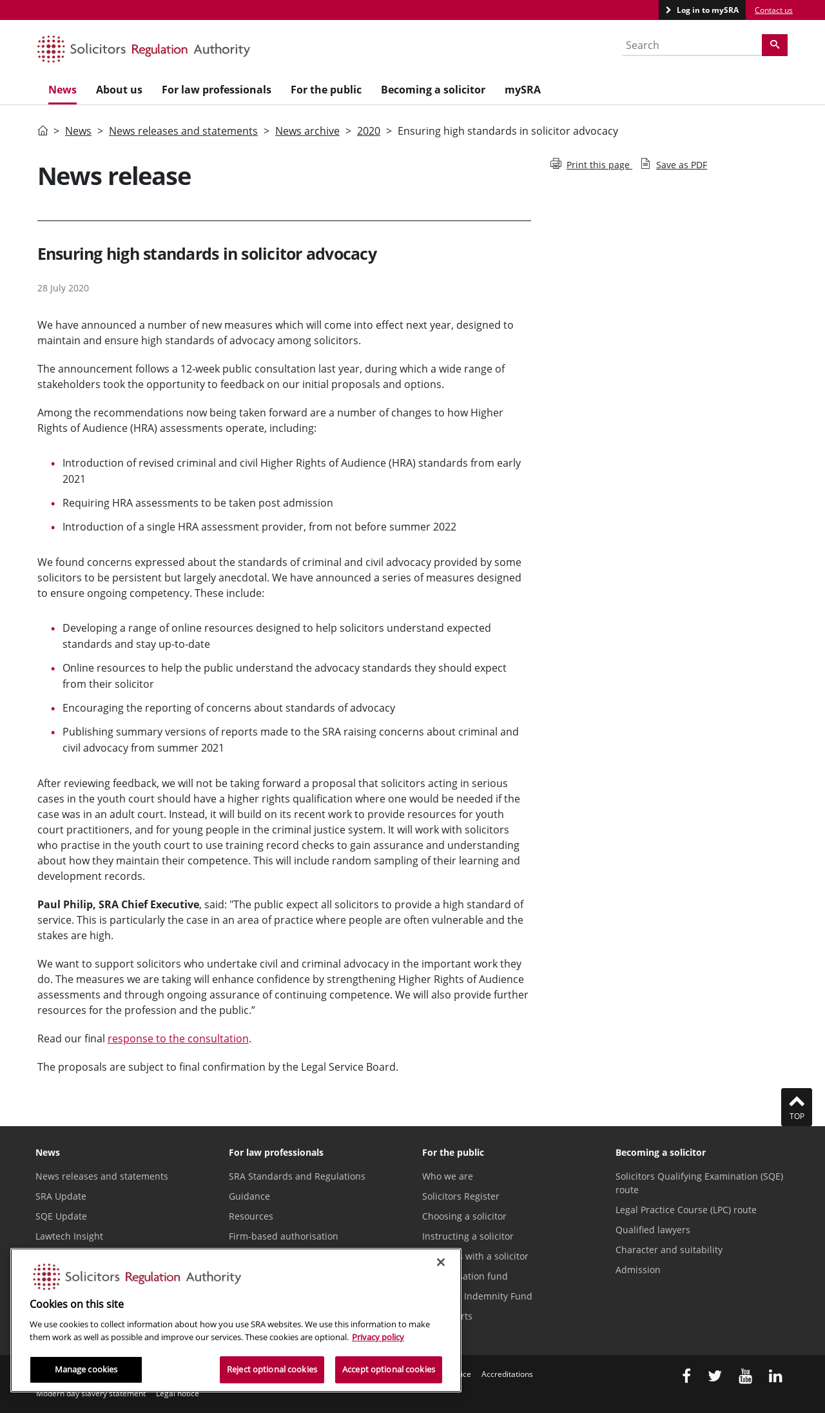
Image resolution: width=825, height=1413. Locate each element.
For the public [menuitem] (326, 90)
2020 (368, 131)
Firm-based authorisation (283, 1236)
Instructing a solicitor (468, 1236)
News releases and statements (183, 131)
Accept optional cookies (388, 1369)
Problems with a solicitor (475, 1256)
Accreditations (507, 1374)
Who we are (447, 1176)
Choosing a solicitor (464, 1216)
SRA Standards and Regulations (297, 1176)
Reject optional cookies (272, 1369)
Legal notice (177, 1393)
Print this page (591, 165)
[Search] (775, 45)
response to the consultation (178, 1038)
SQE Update (61, 1216)
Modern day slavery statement (91, 1393)
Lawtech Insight (69, 1236)
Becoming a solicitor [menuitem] (433, 90)
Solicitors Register (461, 1196)
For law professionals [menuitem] (216, 90)
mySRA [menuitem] (523, 90)
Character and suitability (669, 1249)
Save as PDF (673, 165)
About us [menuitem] (119, 90)
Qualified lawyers (653, 1229)
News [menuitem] (62, 90)
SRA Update (60, 1196)
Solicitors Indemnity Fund (477, 1296)
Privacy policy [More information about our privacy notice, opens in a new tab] (378, 1337)
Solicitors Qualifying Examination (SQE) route (699, 1183)
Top (796, 1107)
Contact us (774, 10)
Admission (638, 1269)
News (78, 131)
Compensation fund (465, 1276)
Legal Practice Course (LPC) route (686, 1209)
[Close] (441, 1262)
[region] (235, 1320)
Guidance (249, 1196)
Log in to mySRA (707, 10)
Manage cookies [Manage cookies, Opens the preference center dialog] (86, 1369)
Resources (251, 1216)
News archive (307, 131)
